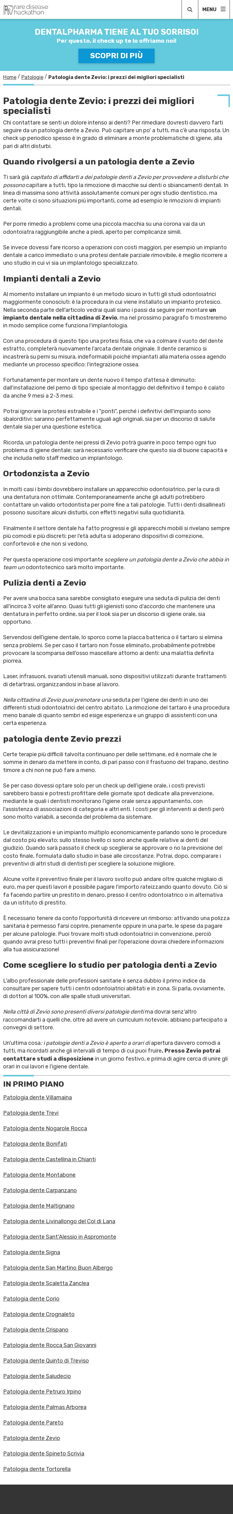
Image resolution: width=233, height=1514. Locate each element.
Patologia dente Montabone (39, 1175)
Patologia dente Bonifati (35, 1144)
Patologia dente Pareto (33, 1423)
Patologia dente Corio (31, 1299)
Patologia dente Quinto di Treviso (46, 1361)
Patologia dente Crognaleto (39, 1314)
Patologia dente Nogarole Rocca (45, 1128)
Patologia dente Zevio (31, 1438)
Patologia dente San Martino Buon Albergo (58, 1268)
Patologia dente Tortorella (37, 1469)
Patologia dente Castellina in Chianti (49, 1159)
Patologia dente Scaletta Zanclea (46, 1283)
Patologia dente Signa (31, 1252)
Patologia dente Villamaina (37, 1097)
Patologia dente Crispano (35, 1330)
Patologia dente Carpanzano (40, 1190)
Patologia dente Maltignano (39, 1206)
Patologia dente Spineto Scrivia (43, 1454)
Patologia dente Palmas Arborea (44, 1407)
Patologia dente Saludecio (37, 1376)
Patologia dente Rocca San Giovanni (49, 1345)
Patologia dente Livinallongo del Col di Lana (59, 1221)
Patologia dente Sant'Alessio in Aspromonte (59, 1237)
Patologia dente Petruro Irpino (42, 1392)
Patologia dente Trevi (31, 1113)
